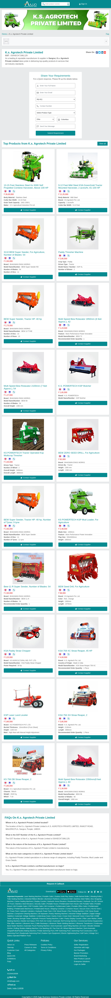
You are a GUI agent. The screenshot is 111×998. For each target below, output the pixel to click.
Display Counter (40, 900)
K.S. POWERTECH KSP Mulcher (74, 385)
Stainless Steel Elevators (24, 903)
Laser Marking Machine (32, 895)
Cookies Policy (46, 944)
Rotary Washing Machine (58, 912)
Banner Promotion (81, 952)
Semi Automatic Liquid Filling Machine (65, 925)
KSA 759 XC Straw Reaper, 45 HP (75, 650)
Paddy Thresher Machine (70, 251)
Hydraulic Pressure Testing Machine (45, 917)
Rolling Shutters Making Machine (26, 927)
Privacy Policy (46, 949)
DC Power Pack (13, 910)
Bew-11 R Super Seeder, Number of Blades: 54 (27, 585)
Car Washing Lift (45, 927)
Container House (72, 908)
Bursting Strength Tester (22, 917)
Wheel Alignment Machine (72, 927)
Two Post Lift (57, 927)
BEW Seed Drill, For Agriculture (73, 585)
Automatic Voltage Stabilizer (25, 915)
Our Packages (79, 949)
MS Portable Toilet (86, 903)
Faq (107, 33)
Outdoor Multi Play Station (64, 895)
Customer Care (13, 949)
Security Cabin (40, 903)
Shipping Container (58, 908)
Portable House (52, 903)
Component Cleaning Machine (26, 912)
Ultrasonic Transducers (84, 922)
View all (102, 143)
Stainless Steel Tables (82, 898)
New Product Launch (82, 958)
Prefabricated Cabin (63, 905)
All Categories (29, 949)
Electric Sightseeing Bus (70, 932)
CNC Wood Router (60, 910)
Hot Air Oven (95, 908)
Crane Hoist (67, 915)
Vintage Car (93, 932)
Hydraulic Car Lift (90, 900)
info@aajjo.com (13, 980)
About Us (11, 944)
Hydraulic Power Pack (44, 910)
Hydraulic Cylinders (27, 910)
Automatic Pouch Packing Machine (36, 925)
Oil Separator (43, 912)
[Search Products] (42, 3)
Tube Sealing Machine (15, 898)
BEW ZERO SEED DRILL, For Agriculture (79, 451)
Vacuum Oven (85, 908)
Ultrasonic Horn (28, 922)
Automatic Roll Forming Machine (65, 920)
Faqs (9, 960)
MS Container (49, 905)
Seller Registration (81, 944)
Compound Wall (66, 898)
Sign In (83, 3)
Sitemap (10, 946)
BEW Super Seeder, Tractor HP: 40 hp (23, 318)
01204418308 (12, 972)
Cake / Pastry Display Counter (70, 917)
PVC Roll (39, 920)
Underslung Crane (43, 915)
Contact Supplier (28, 209)
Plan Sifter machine (14, 922)
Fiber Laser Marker (90, 917)
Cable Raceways (41, 922)
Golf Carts (84, 932)
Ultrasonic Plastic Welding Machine (62, 922)
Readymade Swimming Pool (30, 932)
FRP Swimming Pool (62, 930)
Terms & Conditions (48, 946)
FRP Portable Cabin (35, 905)
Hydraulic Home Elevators (56, 900)
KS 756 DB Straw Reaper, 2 (17, 778)
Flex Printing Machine (76, 910)
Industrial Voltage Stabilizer (79, 912)
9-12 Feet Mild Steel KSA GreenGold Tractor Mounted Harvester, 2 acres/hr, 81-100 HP (80, 185)
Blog (9, 952)
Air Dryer (83, 925)
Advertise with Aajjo (81, 946)
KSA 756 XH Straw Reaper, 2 (72, 714)
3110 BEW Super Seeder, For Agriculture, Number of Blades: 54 (24, 252)
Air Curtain (48, 920)
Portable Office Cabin (79, 905)
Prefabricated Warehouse (23, 908)
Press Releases (30, 944)
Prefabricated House (41, 908)
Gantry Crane (57, 915)
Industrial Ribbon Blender (34, 898)
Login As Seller (80, 963)
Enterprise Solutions (82, 960)
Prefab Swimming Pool (45, 930)
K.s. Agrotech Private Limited (21, 33)
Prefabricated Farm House (69, 903)
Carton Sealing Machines (24, 900)
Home (4, 33)
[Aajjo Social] (88, 891)
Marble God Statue (28, 920)
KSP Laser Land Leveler (16, 714)
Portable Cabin (47, 895)
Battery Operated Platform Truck (19, 935)
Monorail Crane (78, 915)
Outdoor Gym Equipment (51, 932)
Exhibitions (11, 958)
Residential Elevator (75, 900)
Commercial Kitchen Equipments (90, 920)
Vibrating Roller (95, 895)
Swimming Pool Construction (82, 930)
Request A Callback (55, 883)
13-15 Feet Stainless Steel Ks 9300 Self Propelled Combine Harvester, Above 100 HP (26, 185)
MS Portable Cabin (20, 905)
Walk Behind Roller (82, 895)
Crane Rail (89, 915)
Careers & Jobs (30, 946)
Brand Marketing (80, 955)
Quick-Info (11, 955)
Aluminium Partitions (52, 898)
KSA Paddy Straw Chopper (17, 650)
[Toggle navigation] (106, 40)
